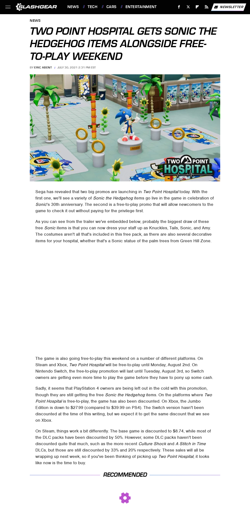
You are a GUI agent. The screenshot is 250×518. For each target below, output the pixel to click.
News (73, 7)
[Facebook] (179, 7)
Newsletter (228, 7)
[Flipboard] (197, 7)
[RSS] (206, 7)
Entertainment (141, 7)
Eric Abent (43, 67)
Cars (111, 7)
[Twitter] (188, 7)
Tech (92, 7)
